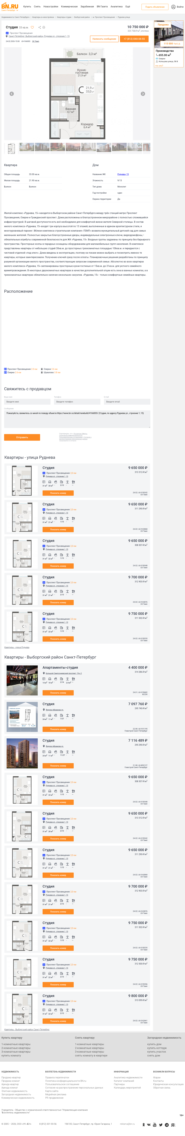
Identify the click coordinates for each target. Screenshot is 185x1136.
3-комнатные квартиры (16, 1051)
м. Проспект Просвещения (104, 17)
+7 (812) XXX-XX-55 (134, 39)
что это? (159, 66)
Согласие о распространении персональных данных (75, 438)
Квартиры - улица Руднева (16, 647)
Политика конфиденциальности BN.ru (65, 1081)
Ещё (128, 6)
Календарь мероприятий (127, 1087)
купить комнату (11, 1055)
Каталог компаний (124, 1081)
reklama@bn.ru (127, 1124)
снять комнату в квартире (91, 1055)
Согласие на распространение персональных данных (74, 1087)
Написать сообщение (104, 39)
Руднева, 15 (123, 174)
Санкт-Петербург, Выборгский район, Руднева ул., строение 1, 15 (39, 36)
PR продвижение (54, 1097)
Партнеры (119, 1084)
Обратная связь (161, 1087)
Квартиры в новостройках (43, 17)
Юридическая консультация (168, 1084)
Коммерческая (69, 6)
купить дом (154, 1044)
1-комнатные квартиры (16, 1044)
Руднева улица (124, 17)
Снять (37, 6)
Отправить (22, 437)
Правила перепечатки (57, 1077)
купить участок (156, 1051)
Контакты (158, 1081)
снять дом (153, 1055)
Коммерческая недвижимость (18, 1097)
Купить (27, 6)
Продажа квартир (11, 1077)
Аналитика (116, 6)
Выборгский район (82, 17)
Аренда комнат (9, 1087)
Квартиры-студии (64, 17)
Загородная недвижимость (16, 1094)
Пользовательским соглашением (70, 437)
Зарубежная (87, 6)
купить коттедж (157, 1048)
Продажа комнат (10, 1081)
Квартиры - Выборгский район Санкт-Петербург (27, 1029)
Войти (180, 6)
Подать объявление (154, 7)
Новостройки (50, 6)
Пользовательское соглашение (62, 1084)
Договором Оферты (80, 434)
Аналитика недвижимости (128, 1077)
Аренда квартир (10, 1084)
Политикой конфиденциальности (70, 435)
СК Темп (35, 41)
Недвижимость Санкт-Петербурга (15, 17)
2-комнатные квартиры (16, 1048)
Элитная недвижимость (14, 1091)
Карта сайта (51, 1091)
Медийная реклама (55, 1094)
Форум (156, 1077)
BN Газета (102, 6)
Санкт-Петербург (8, 10)
